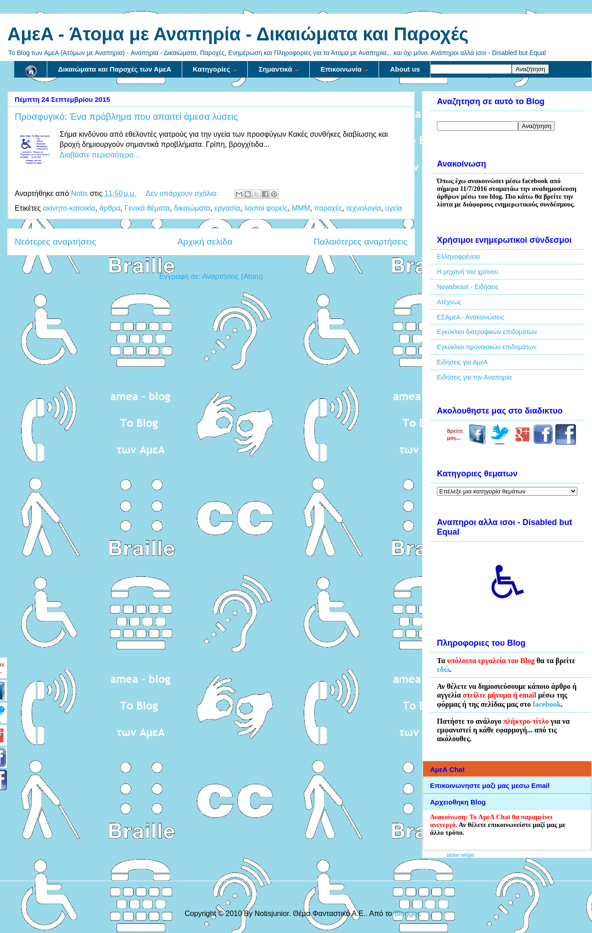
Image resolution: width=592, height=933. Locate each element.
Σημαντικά (279, 69)
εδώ (443, 669)
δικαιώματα (192, 208)
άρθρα (110, 208)
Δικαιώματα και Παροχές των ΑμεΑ (115, 69)
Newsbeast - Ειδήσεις (467, 287)
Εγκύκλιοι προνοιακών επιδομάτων (486, 347)
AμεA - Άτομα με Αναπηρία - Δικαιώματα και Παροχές (238, 34)
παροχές (328, 208)
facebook (547, 704)
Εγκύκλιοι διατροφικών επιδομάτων (487, 331)
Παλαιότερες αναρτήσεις (360, 241)
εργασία (227, 208)
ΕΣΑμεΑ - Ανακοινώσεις (470, 317)
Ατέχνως (449, 302)
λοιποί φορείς (266, 208)
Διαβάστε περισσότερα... (100, 155)
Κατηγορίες (215, 69)
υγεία (393, 208)
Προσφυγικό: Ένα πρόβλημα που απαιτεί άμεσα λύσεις (126, 117)
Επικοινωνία (344, 69)
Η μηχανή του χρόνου (467, 271)
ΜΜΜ (301, 208)
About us (405, 69)
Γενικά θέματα (147, 208)
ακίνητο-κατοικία (69, 208)
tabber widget (460, 855)
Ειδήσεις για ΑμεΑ (462, 362)
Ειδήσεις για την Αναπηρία (474, 377)
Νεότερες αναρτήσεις (55, 241)
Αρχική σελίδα (205, 241)
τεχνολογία (363, 208)
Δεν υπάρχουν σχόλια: (183, 193)
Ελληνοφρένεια (458, 256)
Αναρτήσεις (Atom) (232, 276)
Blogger (406, 913)
